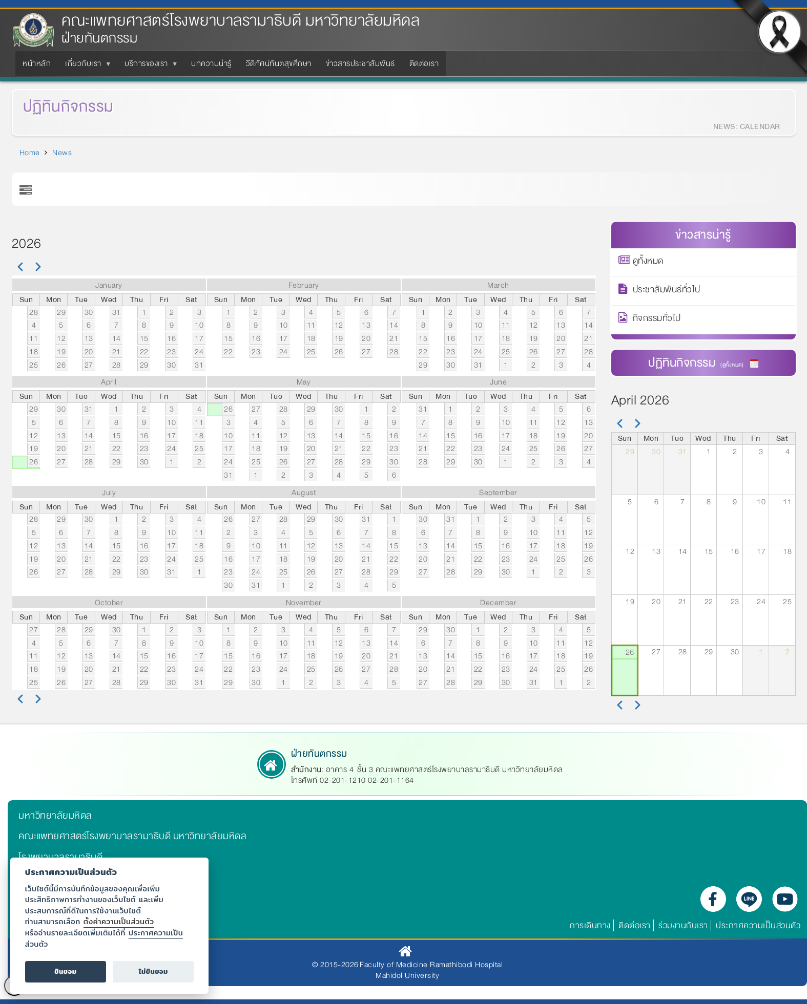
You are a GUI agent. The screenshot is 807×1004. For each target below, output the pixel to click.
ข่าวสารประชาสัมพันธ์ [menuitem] (360, 63)
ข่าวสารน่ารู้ (703, 235)
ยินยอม (65, 971)
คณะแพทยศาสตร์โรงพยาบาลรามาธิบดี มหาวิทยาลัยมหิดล (240, 20)
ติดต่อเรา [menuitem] (424, 63)
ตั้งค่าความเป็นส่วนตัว (119, 921)
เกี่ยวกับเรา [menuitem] (85, 66)
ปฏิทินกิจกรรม (56, 107)
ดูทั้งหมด (648, 262)
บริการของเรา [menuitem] (148, 66)
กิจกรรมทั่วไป (657, 320)
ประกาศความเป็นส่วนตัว (758, 925)
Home (29, 152)
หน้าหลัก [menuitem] (37, 63)
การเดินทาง (590, 925)
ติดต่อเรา (634, 925)
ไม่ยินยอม (153, 971)
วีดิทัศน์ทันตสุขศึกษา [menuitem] (279, 63)
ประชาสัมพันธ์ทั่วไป (666, 291)
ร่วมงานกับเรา (683, 925)
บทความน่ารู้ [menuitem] (211, 63)
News (62, 152)
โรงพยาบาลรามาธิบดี (60, 857)
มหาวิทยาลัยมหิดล (55, 815)
